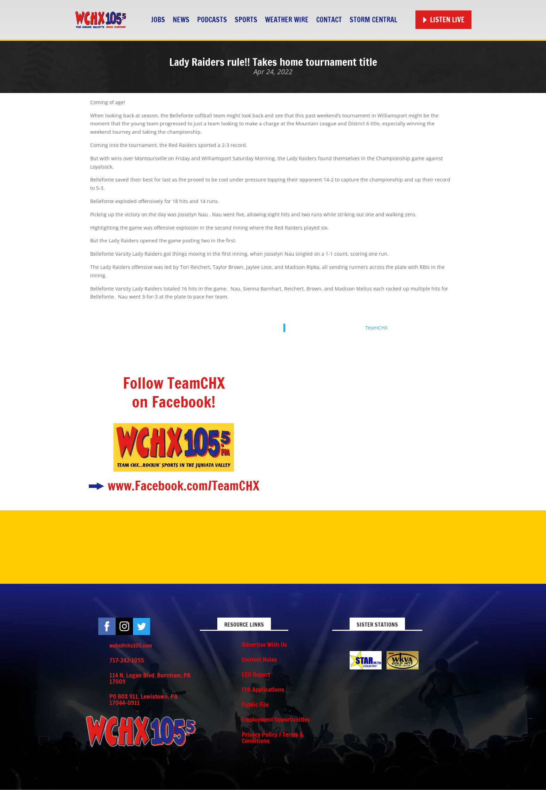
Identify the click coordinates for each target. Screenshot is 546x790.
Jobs (158, 20)
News (181, 20)
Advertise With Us (264, 644)
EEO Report (256, 674)
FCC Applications (263, 689)
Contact (329, 20)
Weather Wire (287, 20)
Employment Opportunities (276, 719)
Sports (246, 20)
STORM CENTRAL (373, 20)
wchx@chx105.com (130, 645)
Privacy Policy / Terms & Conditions (272, 737)
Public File (255, 704)
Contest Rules (259, 659)
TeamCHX (376, 327)
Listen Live (447, 20)
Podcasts (212, 20)
